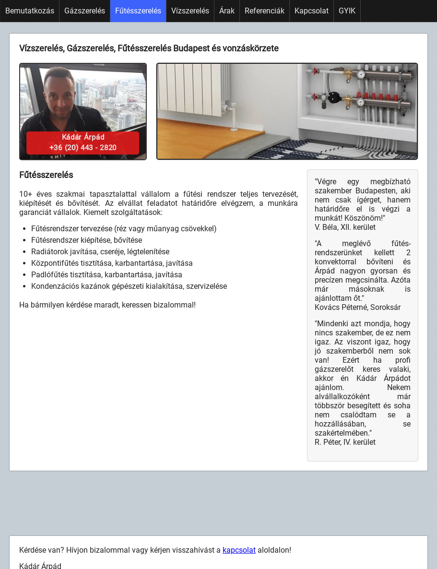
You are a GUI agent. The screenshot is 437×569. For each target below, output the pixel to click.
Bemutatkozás (29, 10)
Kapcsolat (312, 10)
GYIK (347, 10)
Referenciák (264, 10)
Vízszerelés (190, 10)
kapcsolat (239, 550)
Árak (227, 10)
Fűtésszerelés (138, 10)
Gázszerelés (84, 10)
